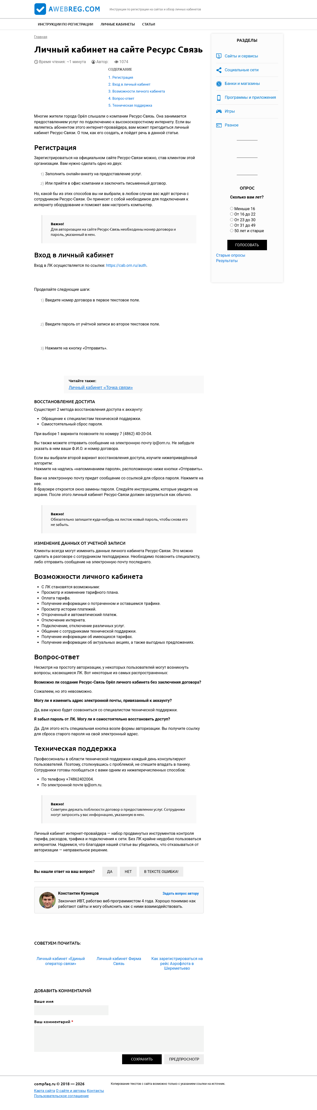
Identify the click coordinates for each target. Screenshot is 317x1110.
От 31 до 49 (244, 225)
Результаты (227, 260)
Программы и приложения (250, 97)
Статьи (148, 24)
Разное (231, 125)
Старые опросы (230, 255)
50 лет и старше (249, 230)
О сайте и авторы (71, 1090)
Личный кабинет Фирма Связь (119, 961)
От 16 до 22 (244, 214)
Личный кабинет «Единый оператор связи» (60, 961)
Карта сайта (44, 1090)
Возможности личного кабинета (138, 91)
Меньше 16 (244, 208)
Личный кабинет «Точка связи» (101, 387)
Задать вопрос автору (180, 893)
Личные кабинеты (118, 24)
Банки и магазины (242, 83)
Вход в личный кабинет (131, 84)
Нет (128, 871)
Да (109, 871)
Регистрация (122, 77)
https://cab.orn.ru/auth (126, 265)
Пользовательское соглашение (61, 1096)
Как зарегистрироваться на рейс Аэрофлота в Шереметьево (177, 963)
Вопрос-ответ (123, 98)
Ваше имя (43, 1001)
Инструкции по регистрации (65, 24)
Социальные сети (242, 69)
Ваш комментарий (53, 1021)
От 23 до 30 (244, 220)
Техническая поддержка (132, 105)
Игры (230, 111)
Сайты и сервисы (241, 55)
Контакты (95, 1090)
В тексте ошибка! (161, 871)
